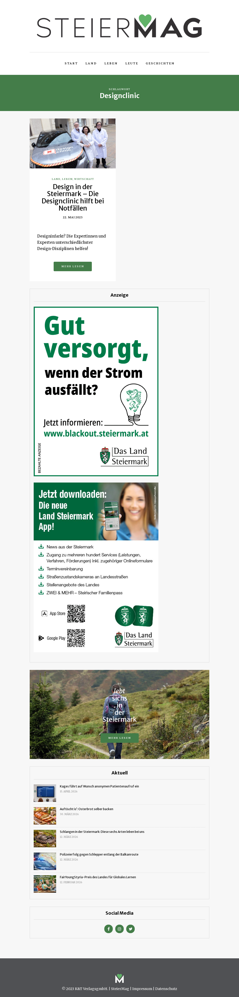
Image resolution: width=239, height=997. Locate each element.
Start (71, 63)
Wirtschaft (84, 179)
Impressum (142, 989)
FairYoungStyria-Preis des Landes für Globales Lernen (98, 877)
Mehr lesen (72, 266)
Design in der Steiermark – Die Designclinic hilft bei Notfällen (73, 197)
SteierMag (120, 989)
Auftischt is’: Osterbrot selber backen (86, 809)
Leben (111, 63)
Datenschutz (166, 989)
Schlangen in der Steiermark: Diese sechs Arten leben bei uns (102, 832)
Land (91, 63)
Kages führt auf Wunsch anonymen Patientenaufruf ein (99, 786)
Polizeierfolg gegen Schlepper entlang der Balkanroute (99, 854)
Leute (131, 63)
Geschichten (160, 63)
